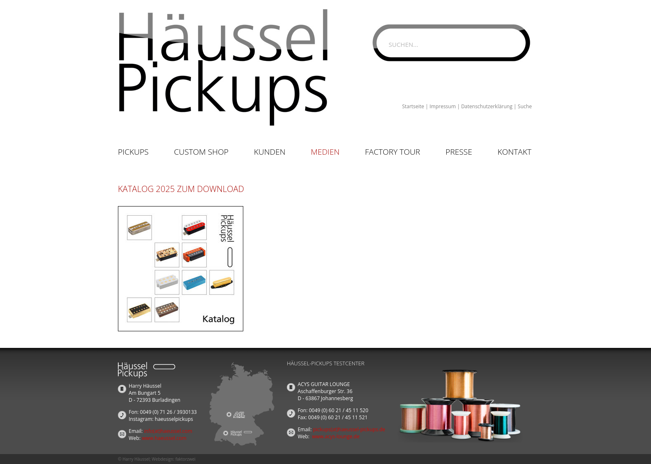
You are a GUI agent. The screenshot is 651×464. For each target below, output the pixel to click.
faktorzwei (185, 459)
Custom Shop (201, 151)
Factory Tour (392, 151)
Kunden (269, 151)
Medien (325, 151)
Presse (458, 151)
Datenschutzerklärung (487, 106)
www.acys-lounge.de (336, 436)
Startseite (413, 106)
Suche (525, 106)
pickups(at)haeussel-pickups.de (349, 429)
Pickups (133, 151)
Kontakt (514, 151)
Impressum (442, 106)
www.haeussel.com (164, 438)
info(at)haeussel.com (168, 431)
